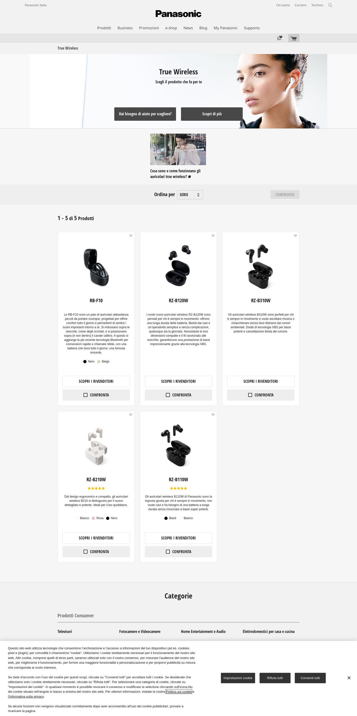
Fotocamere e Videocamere (139, 631)
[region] (178, 678)
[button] (131, 235)
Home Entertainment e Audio (203, 631)
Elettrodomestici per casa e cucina (269, 631)
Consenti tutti (310, 678)
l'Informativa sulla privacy (26, 696)
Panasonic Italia (36, 5)
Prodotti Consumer (76, 615)
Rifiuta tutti (275, 678)
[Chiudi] (349, 677)
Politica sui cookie (179, 691)
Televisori (65, 631)
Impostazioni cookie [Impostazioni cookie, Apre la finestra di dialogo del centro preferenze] (238, 678)
